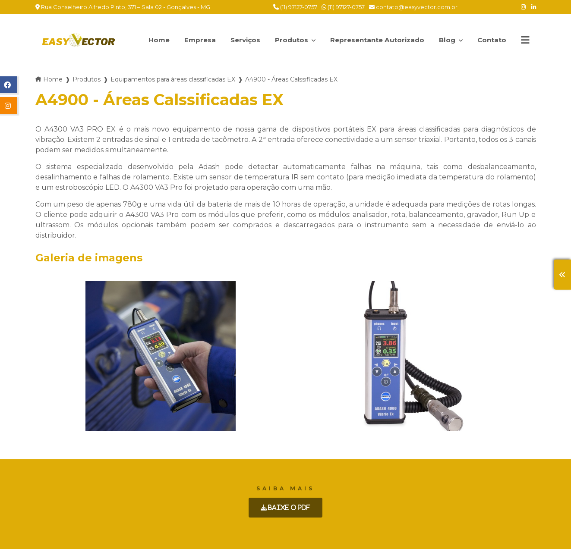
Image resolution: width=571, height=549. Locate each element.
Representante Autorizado (372, 39)
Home (147, 40)
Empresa (189, 40)
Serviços (236, 40)
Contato (491, 40)
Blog (448, 35)
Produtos (288, 35)
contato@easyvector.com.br (413, 6)
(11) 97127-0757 (295, 6)
